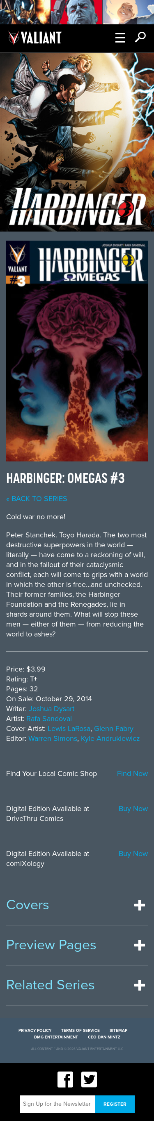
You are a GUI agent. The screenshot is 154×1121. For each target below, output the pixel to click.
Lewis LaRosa (69, 728)
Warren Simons (52, 738)
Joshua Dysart (51, 708)
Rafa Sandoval (49, 718)
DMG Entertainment (56, 1037)
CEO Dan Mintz (104, 1037)
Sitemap (118, 1030)
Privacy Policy (34, 1030)
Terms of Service (80, 1030)
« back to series (36, 498)
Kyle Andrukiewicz (110, 738)
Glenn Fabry (113, 728)
